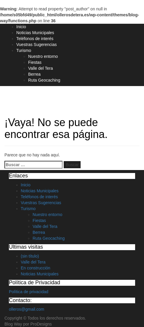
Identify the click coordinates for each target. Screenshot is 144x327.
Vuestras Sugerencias (36, 44)
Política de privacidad (28, 291)
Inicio (21, 26)
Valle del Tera (40, 68)
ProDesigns (41, 324)
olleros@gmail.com (26, 309)
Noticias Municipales (35, 32)
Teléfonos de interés (34, 38)
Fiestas (34, 62)
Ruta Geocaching (44, 80)
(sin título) (30, 256)
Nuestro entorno (43, 56)
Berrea (34, 74)
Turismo (23, 50)
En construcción (35, 268)
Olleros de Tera (30, 97)
